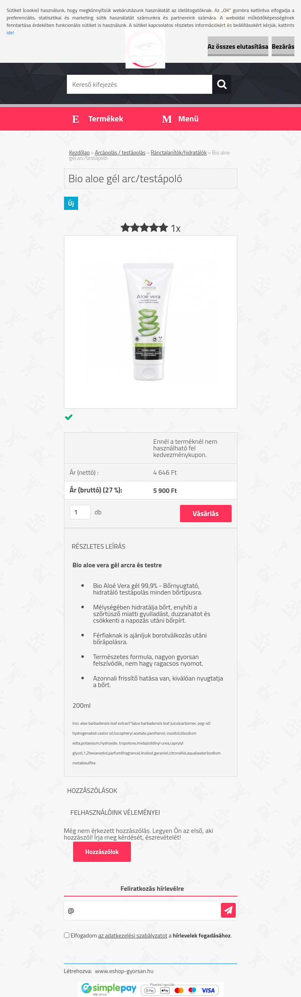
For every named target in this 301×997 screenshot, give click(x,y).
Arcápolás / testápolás (120, 152)
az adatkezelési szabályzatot (133, 935)
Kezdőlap (79, 152)
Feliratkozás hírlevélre (152, 888)
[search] (221, 84)
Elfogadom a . (151, 935)
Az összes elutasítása (238, 46)
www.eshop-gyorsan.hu (124, 970)
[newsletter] (228, 910)
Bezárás (283, 46)
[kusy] (80, 512)
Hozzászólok (102, 852)
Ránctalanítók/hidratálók (179, 152)
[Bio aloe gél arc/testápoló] (150, 239)
